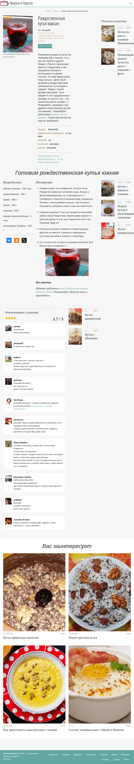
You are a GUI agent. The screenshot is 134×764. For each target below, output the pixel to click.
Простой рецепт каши (48, 156)
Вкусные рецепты (46, 159)
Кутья (60, 159)
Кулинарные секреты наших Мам (16, 3)
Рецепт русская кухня (48, 162)
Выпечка (53, 755)
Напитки (125, 755)
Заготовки (91, 755)
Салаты (105, 759)
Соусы (116, 759)
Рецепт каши (44, 46)
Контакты (7, 759)
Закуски (103, 755)
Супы (126, 759)
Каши (114, 755)
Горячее (65, 755)
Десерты (78, 755)
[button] (130, 3)
